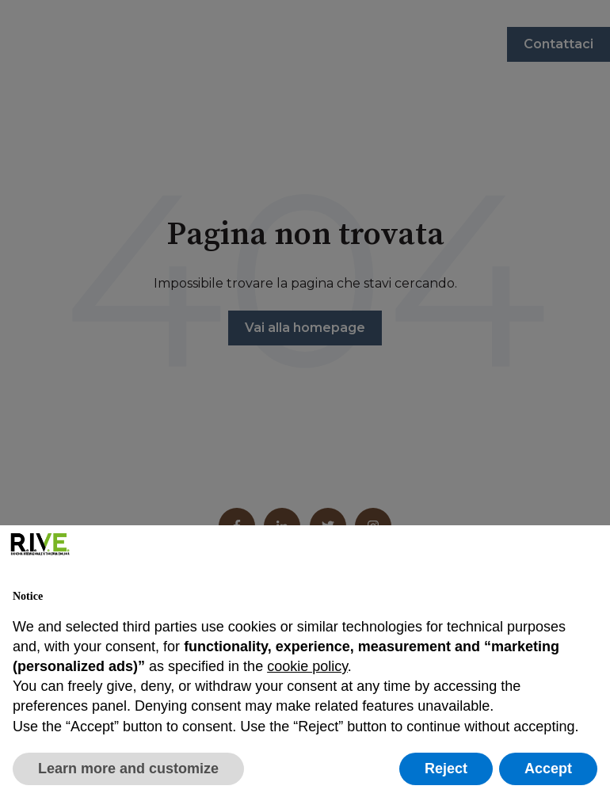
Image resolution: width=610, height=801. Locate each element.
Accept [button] (548, 768)
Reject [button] (446, 768)
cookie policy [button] (307, 666)
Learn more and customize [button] (128, 768)
